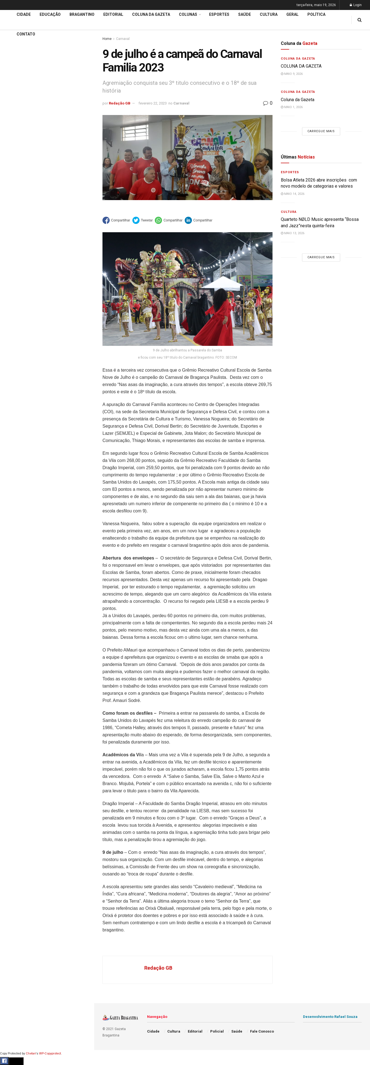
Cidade (12, 174)
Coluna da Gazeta (22, 206)
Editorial (13, 195)
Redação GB (119, 103)
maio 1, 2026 (292, 107)
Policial (13, 248)
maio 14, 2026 (292, 194)
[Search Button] (82, 332)
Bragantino (16, 216)
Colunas (188, 14)
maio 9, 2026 (292, 74)
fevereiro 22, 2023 (152, 103)
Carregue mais (47, 130)
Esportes (14, 227)
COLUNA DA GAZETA (301, 66)
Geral (11, 280)
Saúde (11, 269)
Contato (26, 34)
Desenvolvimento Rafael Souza (330, 1017)
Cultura (12, 237)
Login (356, 5)
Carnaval (181, 103)
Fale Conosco (18, 290)
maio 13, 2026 (292, 233)
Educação (15, 184)
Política (13, 258)
